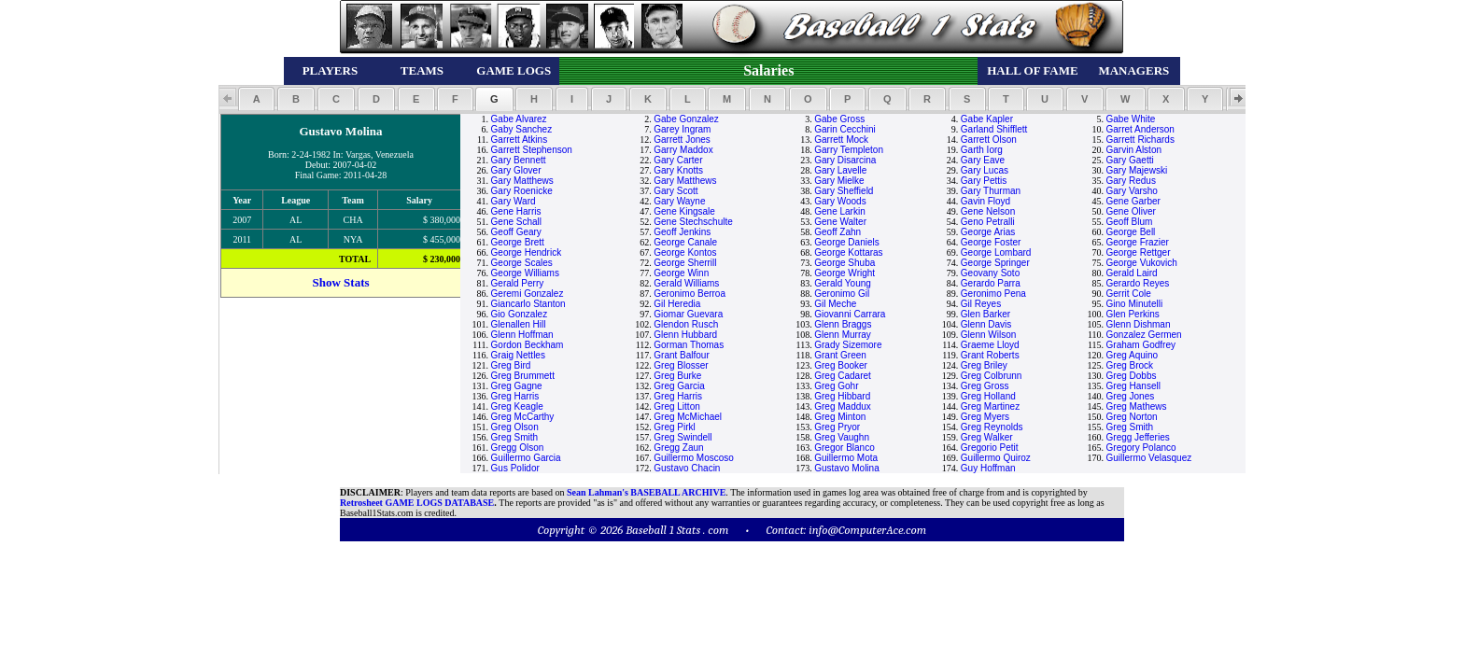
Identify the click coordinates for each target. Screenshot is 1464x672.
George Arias (988, 232)
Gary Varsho (1132, 191)
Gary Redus (1131, 180)
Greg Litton (676, 406)
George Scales (522, 263)
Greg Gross (985, 386)
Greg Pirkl (674, 427)
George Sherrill (685, 263)
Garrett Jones (682, 139)
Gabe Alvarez (519, 119)
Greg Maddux (842, 406)
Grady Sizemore (847, 345)
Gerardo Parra (991, 283)
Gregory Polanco (1141, 447)
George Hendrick (526, 252)
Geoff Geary (516, 232)
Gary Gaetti (1130, 160)
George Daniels (846, 242)
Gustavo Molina (846, 468)
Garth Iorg (982, 150)
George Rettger (1138, 252)
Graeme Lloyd (990, 345)
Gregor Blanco (844, 447)
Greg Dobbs (1131, 376)
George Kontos (685, 252)
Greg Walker (987, 437)
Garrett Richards (1140, 139)
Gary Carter (678, 160)
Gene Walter (840, 222)
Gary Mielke (839, 180)
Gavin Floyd (985, 201)
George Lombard (996, 252)
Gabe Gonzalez (686, 119)
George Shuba (844, 263)
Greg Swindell (682, 437)
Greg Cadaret (842, 376)
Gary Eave (983, 160)
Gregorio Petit (990, 447)
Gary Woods (840, 201)
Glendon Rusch (686, 324)
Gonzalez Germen (1144, 334)
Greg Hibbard (842, 396)
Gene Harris (516, 211)
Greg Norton (1132, 417)
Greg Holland (988, 396)
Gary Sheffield (843, 191)
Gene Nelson (988, 211)
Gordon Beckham (527, 345)
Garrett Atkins (519, 139)
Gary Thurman (991, 191)
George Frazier (1137, 242)
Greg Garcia (679, 386)
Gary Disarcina (845, 160)
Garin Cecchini (845, 129)
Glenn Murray (842, 334)
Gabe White (1131, 119)
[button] (256, 99)
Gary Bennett (518, 160)
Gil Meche (835, 304)
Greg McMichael (688, 417)
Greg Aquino (1132, 355)
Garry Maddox (683, 150)
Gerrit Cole (1128, 293)
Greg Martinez (990, 406)
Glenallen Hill (518, 324)
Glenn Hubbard (685, 334)
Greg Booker (840, 365)
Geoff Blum (1129, 222)
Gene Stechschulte (693, 222)
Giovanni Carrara (849, 314)
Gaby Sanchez (522, 129)
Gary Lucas (984, 170)
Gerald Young (842, 283)
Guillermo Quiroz (996, 458)
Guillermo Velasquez (1149, 458)
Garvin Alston (1133, 150)
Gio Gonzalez (519, 314)
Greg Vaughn (841, 437)
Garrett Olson (989, 139)
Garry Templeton (848, 150)
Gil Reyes (981, 304)
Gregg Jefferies (1138, 437)
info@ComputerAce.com (867, 530)
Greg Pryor (837, 427)
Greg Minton (840, 417)
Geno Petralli (988, 222)
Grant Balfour (681, 355)
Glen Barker (985, 314)
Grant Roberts (990, 355)
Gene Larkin (839, 211)
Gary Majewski (1137, 170)
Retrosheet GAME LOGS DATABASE (417, 502)
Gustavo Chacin (687, 468)
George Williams (525, 273)
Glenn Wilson (988, 334)
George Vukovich (1141, 263)
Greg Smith (1130, 427)
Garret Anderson (1140, 129)
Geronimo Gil (841, 293)
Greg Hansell (1133, 386)
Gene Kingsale (684, 211)
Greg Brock (1130, 365)
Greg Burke (677, 376)
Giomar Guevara (688, 314)
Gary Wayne (679, 201)
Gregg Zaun (678, 447)
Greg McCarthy (523, 417)
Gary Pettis (983, 180)
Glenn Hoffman (522, 334)
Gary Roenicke (522, 191)
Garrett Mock (841, 139)
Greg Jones (1130, 396)
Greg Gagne (516, 386)
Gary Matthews (522, 180)
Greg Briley (984, 365)
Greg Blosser (681, 365)
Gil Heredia (677, 304)
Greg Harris (515, 396)
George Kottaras (848, 252)
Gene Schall (516, 222)
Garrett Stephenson (531, 150)
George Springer (995, 263)
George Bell (1131, 232)
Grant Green (840, 355)
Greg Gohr (836, 386)
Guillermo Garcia (526, 458)
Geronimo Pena (993, 293)
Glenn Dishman (1138, 324)
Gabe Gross (839, 119)
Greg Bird (511, 365)
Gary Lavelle (840, 170)
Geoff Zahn (837, 232)
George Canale (685, 242)
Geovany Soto (990, 273)
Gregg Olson (517, 447)
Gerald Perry (517, 283)
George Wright (844, 273)
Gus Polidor (515, 468)
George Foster (991, 242)
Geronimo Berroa (689, 293)
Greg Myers (985, 417)
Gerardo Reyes (1138, 283)
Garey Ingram (682, 129)
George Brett (517, 242)
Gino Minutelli (1134, 304)
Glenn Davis (986, 324)
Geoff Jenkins (682, 232)
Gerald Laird (1132, 273)
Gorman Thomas (689, 345)
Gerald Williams (686, 283)
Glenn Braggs (842, 324)
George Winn (681, 273)
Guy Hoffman (988, 468)
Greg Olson (515, 427)
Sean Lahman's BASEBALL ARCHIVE (646, 492)
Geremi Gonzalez (527, 293)
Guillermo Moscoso (694, 458)
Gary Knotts (678, 170)
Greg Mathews (1136, 406)
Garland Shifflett (994, 129)
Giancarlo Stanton (528, 304)
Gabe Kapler (987, 119)
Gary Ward (513, 201)
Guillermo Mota (846, 458)
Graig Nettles (518, 355)
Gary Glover (516, 170)
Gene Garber (1133, 201)
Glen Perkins (1133, 314)
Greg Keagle (517, 406)
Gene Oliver (1131, 211)
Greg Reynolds (992, 427)
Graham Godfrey (1140, 345)
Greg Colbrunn (991, 376)
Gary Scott (675, 191)
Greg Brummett (523, 376)
